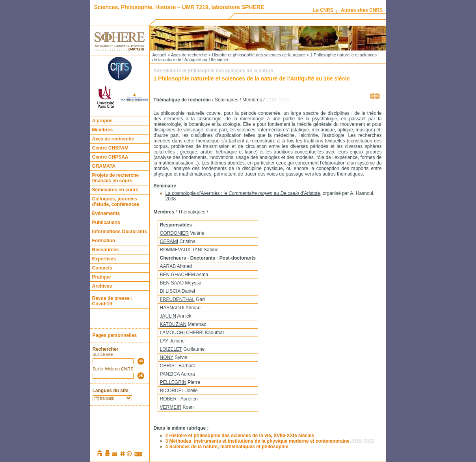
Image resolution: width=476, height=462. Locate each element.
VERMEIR (171, 407)
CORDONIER (174, 233)
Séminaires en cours (115, 190)
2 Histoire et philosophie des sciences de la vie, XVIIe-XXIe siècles (239, 435)
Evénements (106, 213)
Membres (102, 130)
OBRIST (168, 365)
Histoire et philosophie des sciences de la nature (258, 54)
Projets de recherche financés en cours (115, 177)
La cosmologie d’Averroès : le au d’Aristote (242, 193)
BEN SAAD (172, 283)
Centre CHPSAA (110, 157)
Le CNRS (323, 10)
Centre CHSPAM (110, 148)
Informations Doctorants (119, 231)
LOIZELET (171, 349)
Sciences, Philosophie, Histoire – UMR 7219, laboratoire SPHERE (179, 7)
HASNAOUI (172, 307)
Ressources (105, 250)
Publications (106, 222)
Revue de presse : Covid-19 (112, 301)
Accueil (159, 54)
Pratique (101, 277)
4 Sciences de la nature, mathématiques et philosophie (226, 446)
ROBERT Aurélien (179, 399)
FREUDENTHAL (177, 299)
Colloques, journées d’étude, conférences (115, 201)
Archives (102, 286)
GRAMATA (104, 166)
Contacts (102, 268)
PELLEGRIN (173, 382)
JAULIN (168, 316)
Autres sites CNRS (362, 10)
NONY (166, 357)
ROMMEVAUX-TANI (181, 250)
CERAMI (169, 241)
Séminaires (226, 100)
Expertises (104, 259)
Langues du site (110, 390)
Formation (103, 240)
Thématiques (191, 212)
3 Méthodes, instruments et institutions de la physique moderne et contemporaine (270, 441)
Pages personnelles (115, 335)
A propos (102, 120)
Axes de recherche (113, 139)
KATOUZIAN (173, 324)
